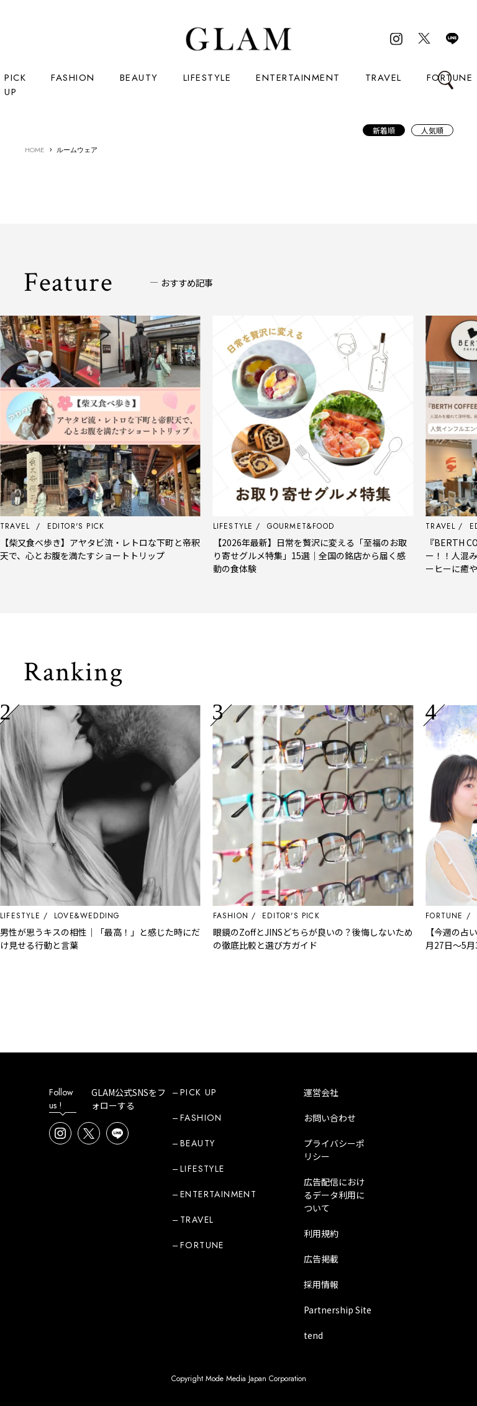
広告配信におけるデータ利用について (334, 1194)
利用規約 (321, 1233)
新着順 (384, 130)
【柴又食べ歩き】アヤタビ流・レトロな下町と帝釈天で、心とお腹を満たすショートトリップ (134, 549)
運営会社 (321, 1092)
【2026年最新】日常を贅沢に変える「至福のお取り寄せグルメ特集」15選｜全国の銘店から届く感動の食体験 (343, 555)
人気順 (432, 130)
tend (313, 1335)
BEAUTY (139, 77)
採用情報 (321, 1284)
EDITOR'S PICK (324, 915)
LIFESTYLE (207, 77)
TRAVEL (383, 77)
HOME (34, 150)
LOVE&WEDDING (120, 915)
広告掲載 (321, 1259)
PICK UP (15, 85)
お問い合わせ (330, 1118)
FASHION (73, 77)
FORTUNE (202, 1245)
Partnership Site (337, 1309)
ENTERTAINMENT (298, 77)
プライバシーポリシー (334, 1149)
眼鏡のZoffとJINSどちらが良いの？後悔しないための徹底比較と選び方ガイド (347, 938)
